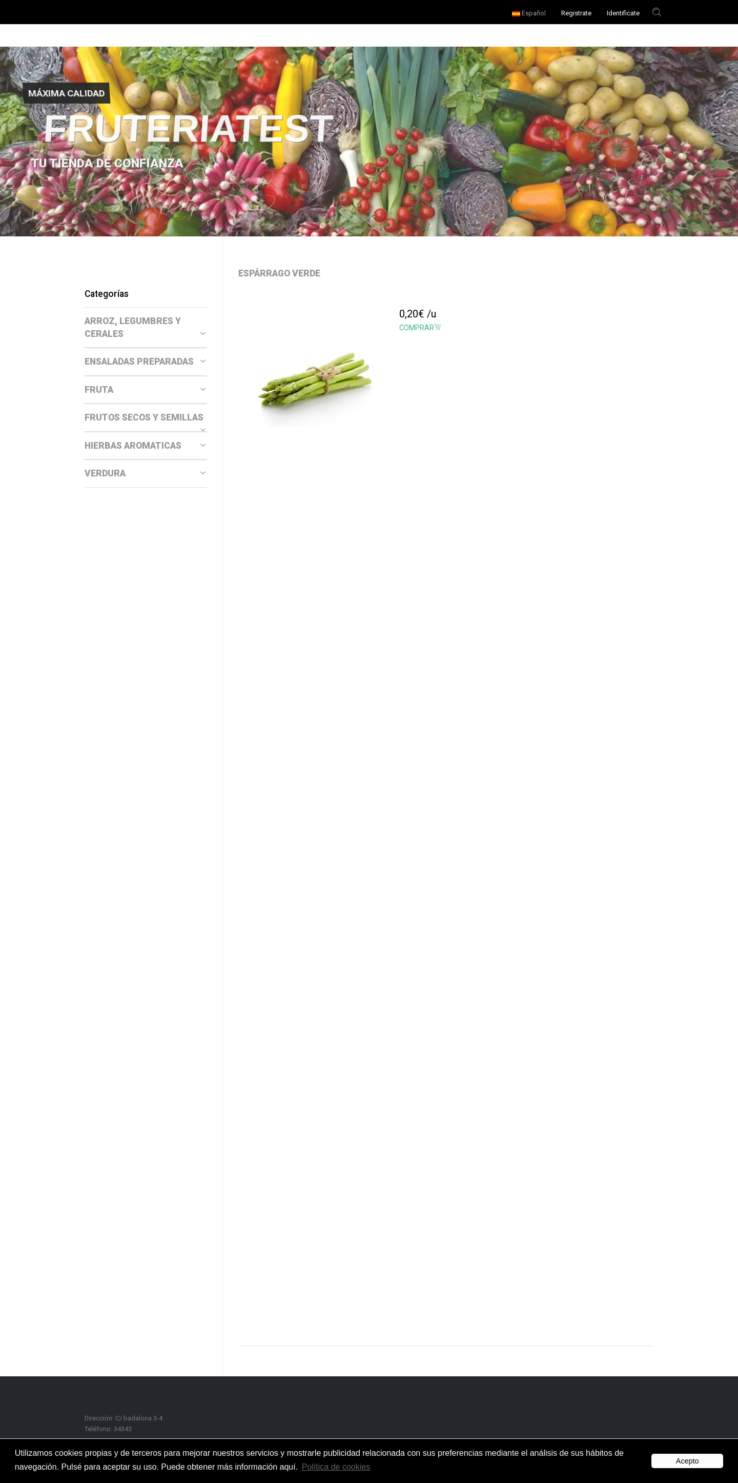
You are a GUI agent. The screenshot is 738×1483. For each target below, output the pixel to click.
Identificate (623, 13)
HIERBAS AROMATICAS (145, 445)
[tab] (146, 327)
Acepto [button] (687, 1461)
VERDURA (145, 473)
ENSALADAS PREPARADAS (145, 361)
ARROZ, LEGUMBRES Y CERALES (145, 327)
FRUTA (145, 390)
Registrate (576, 13)
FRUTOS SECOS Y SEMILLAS (145, 418)
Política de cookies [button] (336, 1466)
